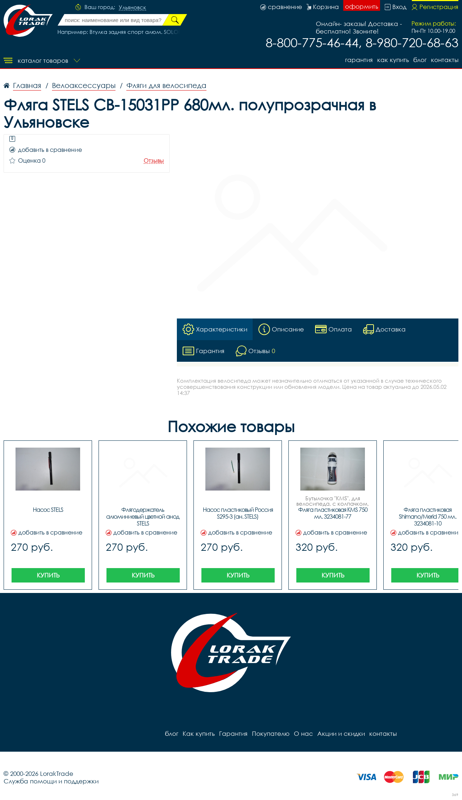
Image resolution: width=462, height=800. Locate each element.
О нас (303, 733)
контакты (444, 59)
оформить (361, 6)
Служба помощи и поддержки (51, 781)
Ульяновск (132, 7)
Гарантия (359, 59)
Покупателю (270, 733)
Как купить (393, 59)
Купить (48, 575)
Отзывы (154, 161)
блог (420, 59)
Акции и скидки (341, 733)
